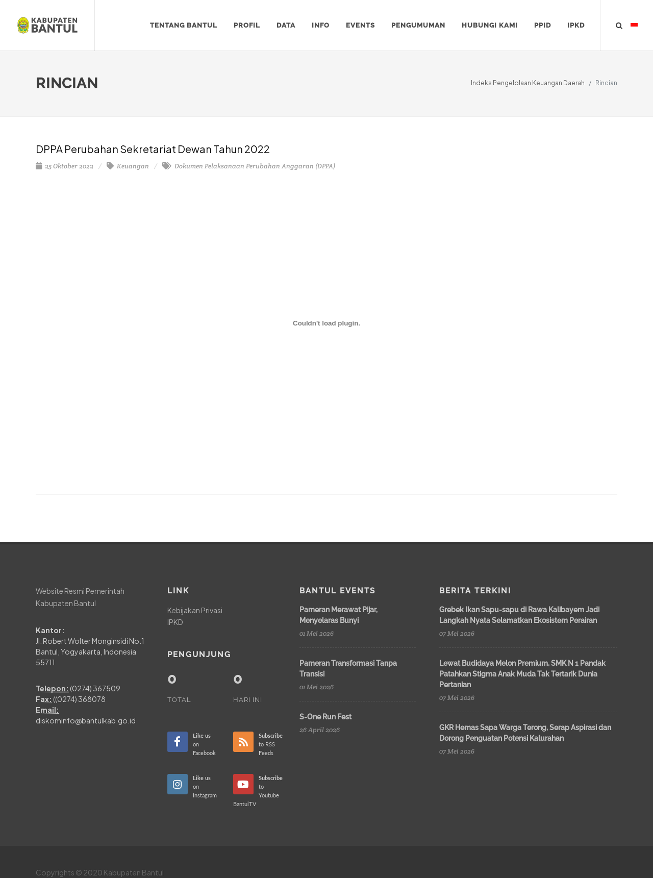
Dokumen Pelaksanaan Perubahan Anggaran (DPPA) (248, 166)
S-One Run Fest (325, 717)
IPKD (175, 621)
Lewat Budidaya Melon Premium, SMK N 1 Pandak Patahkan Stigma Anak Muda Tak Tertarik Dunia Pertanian (522, 674)
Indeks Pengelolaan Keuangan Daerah (528, 83)
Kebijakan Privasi (194, 610)
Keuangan (128, 166)
